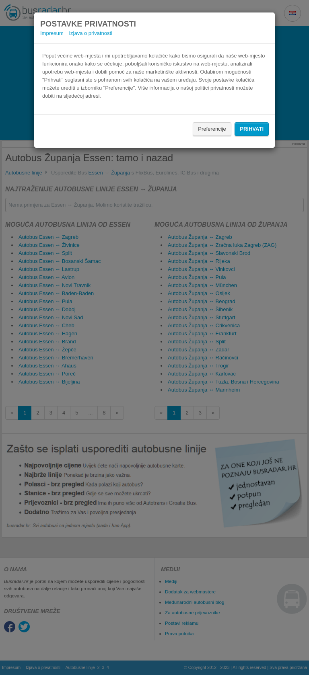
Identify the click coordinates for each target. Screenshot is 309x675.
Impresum (52, 33)
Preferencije (212, 129)
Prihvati (252, 129)
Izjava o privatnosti (90, 33)
